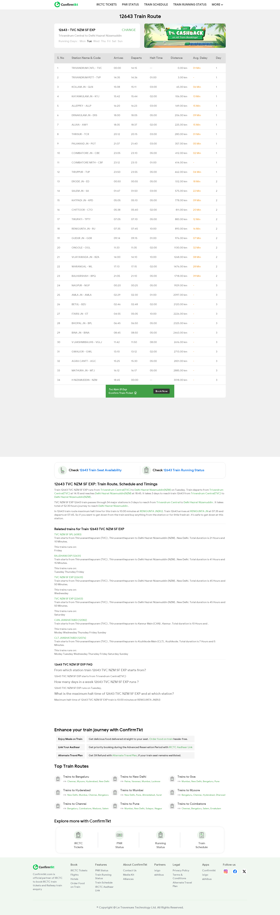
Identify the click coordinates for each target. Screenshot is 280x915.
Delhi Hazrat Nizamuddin (198, 502)
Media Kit (128, 874)
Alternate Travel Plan (124, 755)
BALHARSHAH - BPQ (84, 275)
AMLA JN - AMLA (82, 294)
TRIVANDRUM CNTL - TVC (87, 68)
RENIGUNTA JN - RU (83, 228)
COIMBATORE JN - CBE (86, 153)
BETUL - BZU (79, 304)
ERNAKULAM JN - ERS (84, 115)
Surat (159, 795)
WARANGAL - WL (82, 266)
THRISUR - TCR (80, 134)
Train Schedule (156, 4)
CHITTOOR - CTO (82, 209)
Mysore (81, 781)
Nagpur (158, 808)
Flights (75, 874)
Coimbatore (85, 808)
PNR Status (130, 4)
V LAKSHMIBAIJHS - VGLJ (87, 342)
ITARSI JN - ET (80, 313)
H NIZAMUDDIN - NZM (84, 379)
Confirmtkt (209, 870)
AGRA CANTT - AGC (84, 361)
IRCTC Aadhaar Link (180, 747)
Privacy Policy (181, 870)
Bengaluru (208, 781)
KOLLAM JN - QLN (82, 86)
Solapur (149, 808)
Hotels (74, 879)
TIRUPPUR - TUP (81, 172)
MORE (217, 4)
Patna (127, 781)
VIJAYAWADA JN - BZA (85, 257)
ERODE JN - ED (80, 181)
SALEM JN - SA (80, 190)
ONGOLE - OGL (81, 247)
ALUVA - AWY (80, 124)
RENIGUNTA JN (199, 511)
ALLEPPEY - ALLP (81, 105)
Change (129, 30)
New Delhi (104, 781)
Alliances (128, 879)
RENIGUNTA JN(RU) (151, 511)
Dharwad (220, 795)
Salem (105, 808)
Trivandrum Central (168, 502)
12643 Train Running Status (183, 470)
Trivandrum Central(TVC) (116, 489)
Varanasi (136, 781)
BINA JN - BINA (80, 332)
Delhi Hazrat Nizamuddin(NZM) (152, 489)
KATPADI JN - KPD (82, 200)
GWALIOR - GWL (82, 351)
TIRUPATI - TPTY (81, 219)
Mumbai (146, 781)
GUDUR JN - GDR (82, 238)
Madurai (96, 808)
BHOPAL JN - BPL (82, 323)
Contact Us (129, 870)
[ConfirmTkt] (43, 866)
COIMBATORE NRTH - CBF (87, 162)
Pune (216, 781)
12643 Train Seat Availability (100, 470)
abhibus (159, 874)
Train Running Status (189, 4)
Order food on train (161, 739)
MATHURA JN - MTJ (83, 370)
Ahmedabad (148, 795)
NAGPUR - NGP (81, 285)
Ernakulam (215, 808)
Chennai (71, 781)
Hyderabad (92, 781)
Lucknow (155, 781)
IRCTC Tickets (106, 4)
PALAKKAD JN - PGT (84, 143)
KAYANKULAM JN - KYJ (85, 96)
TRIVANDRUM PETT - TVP (86, 77)
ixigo (157, 870)
